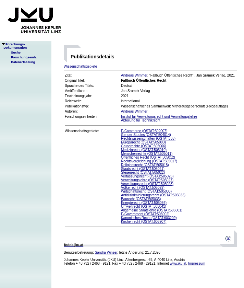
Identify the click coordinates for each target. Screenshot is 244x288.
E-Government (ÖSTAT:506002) (145, 214)
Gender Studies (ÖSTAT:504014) (146, 135)
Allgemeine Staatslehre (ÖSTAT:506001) (151, 210)
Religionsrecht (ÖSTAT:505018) (145, 165)
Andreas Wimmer (134, 75)
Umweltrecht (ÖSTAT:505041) (143, 206)
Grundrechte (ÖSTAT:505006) (143, 146)
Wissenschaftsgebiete (80, 66)
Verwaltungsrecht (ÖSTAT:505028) (147, 184)
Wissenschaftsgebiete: (82, 131)
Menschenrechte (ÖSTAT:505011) (146, 153)
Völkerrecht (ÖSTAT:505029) (142, 187)
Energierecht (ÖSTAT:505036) (144, 203)
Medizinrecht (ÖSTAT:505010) (144, 150)
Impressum (196, 263)
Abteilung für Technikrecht (140, 120)
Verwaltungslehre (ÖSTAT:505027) (147, 180)
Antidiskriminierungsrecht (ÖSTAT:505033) (153, 195)
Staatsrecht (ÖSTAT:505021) (142, 169)
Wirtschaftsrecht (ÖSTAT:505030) (146, 191)
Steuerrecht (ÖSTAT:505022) (143, 172)
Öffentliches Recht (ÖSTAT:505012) (148, 157)
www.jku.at (178, 263)
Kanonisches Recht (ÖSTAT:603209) (149, 218)
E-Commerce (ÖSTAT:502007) (144, 131)
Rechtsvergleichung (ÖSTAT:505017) (149, 161)
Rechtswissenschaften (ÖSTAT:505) (148, 138)
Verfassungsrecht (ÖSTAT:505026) (147, 176)
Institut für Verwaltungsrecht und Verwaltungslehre (159, 116)
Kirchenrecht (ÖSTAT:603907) (143, 221)
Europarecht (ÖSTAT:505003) (143, 142)
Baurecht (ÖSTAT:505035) (141, 199)
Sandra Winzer (106, 252)
